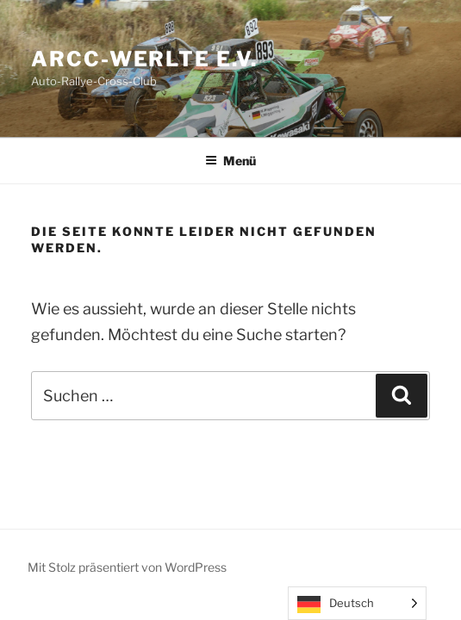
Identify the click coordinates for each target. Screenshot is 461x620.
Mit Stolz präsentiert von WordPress (127, 567)
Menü (230, 160)
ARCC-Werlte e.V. (144, 58)
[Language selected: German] (357, 603)
